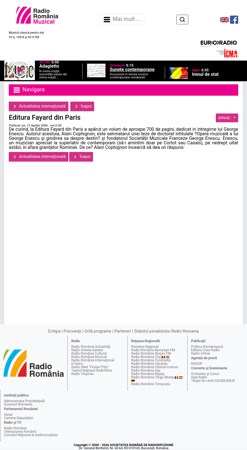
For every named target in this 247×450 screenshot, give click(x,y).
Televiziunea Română (20, 432)
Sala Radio (199, 377)
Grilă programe (98, 331)
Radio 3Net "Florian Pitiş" (90, 367)
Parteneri (123, 331)
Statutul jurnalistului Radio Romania (166, 331)
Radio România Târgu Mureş (152, 377)
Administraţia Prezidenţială (24, 401)
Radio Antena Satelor (87, 350)
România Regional (145, 347)
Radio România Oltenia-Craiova (154, 367)
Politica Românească (207, 347)
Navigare (28, 90)
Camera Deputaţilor (18, 418)
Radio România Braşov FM (151, 353)
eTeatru (77, 364)
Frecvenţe (72, 331)
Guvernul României (18, 404)
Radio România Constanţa (151, 360)
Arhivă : (225, 117)
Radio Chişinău (82, 374)
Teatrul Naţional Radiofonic (91, 370)
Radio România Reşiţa (147, 374)
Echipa (54, 331)
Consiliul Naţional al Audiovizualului (31, 435)
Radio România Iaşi (146, 370)
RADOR (196, 364)
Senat (8, 415)
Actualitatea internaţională (38, 106)
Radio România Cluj (146, 357)
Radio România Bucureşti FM (153, 350)
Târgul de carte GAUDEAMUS (213, 381)
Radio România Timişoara (150, 384)
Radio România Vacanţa (149, 364)
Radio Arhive (200, 353)
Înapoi (82, 106)
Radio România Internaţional (92, 360)
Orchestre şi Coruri (205, 374)
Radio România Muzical (89, 357)
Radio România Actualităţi (90, 347)
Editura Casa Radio (205, 350)
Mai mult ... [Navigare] (122, 19)
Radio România (15, 428)
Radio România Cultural (89, 353)
